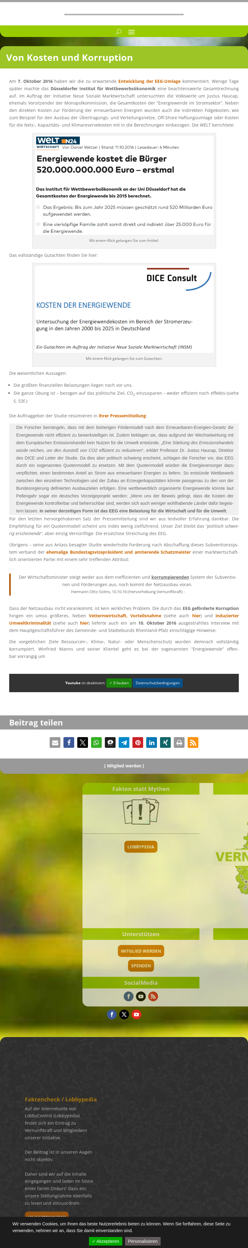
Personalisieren (143, 1241)
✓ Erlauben (119, 682)
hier (196, 615)
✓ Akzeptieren (105, 1241)
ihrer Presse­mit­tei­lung (122, 416)
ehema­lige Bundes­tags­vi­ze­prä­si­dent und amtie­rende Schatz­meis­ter (118, 552)
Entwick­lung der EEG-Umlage (149, 81)
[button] (55, 742)
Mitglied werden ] (125, 766)
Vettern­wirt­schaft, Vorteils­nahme (125, 615)
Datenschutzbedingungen (158, 682)
